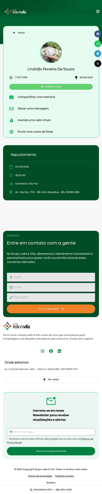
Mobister (51, 483)
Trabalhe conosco (64, 476)
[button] (97, 33)
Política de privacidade (40, 476)
